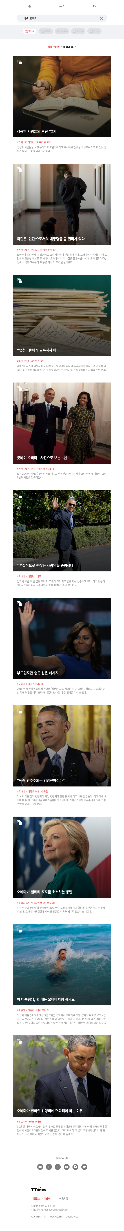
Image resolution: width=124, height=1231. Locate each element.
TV (94, 6)
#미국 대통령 (38, 468)
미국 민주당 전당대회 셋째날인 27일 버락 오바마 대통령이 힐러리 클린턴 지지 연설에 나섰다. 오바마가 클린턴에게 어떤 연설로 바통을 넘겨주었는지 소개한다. (61, 909)
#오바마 (50, 468)
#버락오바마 (32, 791)
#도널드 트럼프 (39, 249)
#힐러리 (39, 683)
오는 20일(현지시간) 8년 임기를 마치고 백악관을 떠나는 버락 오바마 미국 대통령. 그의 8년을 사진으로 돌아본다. (61, 475)
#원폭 (31, 1121)
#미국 (43, 361)
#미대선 (30, 683)
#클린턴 (38, 902)
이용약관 (63, 1198)
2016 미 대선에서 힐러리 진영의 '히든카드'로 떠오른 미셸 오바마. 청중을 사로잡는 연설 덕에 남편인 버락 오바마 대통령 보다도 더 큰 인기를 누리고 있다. (61, 690)
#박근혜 (21, 1010)
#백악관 (52, 249)
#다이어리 (29, 142)
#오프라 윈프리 (43, 142)
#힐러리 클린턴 (25, 902)
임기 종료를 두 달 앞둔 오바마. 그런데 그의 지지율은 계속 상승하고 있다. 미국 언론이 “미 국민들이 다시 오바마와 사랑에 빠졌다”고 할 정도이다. (61, 583)
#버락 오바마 (23, 249)
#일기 (20, 142)
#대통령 (35, 361)
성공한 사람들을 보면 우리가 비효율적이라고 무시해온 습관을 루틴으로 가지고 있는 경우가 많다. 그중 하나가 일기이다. (61, 149)
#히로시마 (22, 1121)
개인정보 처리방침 (40, 1198)
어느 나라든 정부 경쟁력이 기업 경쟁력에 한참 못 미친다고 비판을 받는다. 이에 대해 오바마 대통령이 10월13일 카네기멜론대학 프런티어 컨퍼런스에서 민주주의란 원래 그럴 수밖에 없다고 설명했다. (61, 800)
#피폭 (38, 1121)
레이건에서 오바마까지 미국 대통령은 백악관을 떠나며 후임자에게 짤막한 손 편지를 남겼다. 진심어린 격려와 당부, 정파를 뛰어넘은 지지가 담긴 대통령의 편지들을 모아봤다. (61, 368)
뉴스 (62, 6)
